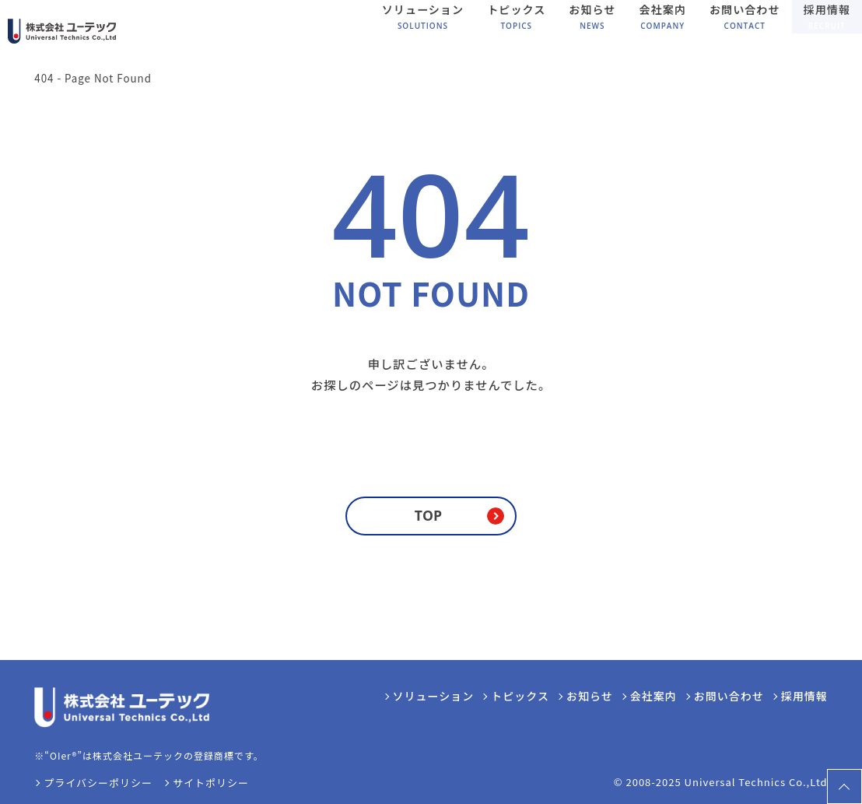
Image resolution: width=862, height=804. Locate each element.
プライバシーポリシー (98, 782)
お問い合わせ (729, 696)
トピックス (520, 696)
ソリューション (434, 696)
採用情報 (804, 696)
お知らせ (589, 696)
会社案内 (653, 696)
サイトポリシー (211, 782)
